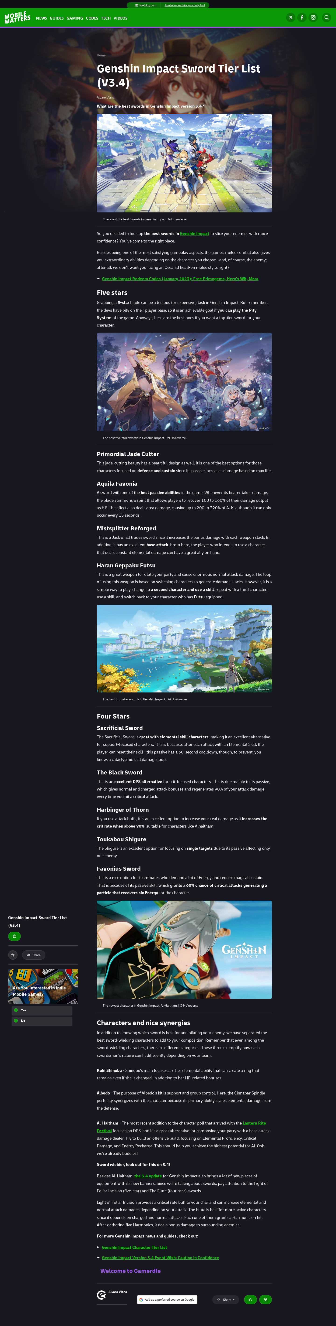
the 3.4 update (148, 1176)
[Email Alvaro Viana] (265, 1299)
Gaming (74, 18)
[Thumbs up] (14, 936)
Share (34, 955)
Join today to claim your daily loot (185, 5)
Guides (57, 18)
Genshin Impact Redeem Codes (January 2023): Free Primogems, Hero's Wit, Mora (180, 279)
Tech (106, 18)
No (23, 1021)
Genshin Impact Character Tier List (134, 1247)
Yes (23, 1010)
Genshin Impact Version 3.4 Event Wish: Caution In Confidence (160, 1258)
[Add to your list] (13, 955)
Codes (92, 18)
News (41, 18)
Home (101, 55)
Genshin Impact (194, 233)
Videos (120, 18)
